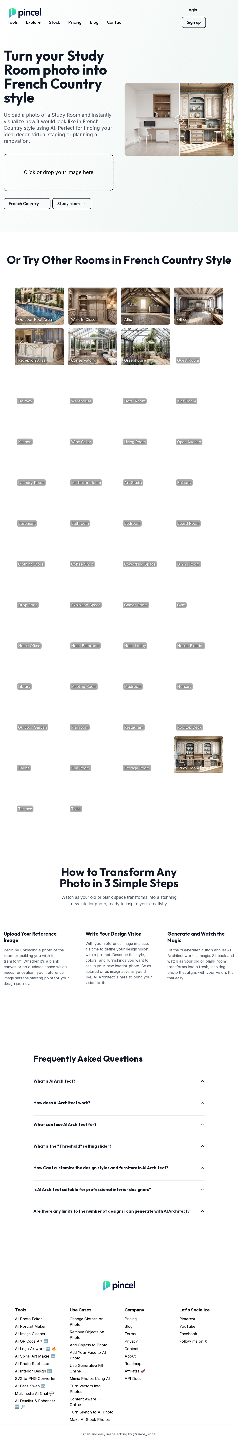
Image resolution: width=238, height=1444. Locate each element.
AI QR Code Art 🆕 (31, 1341)
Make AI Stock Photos (90, 1419)
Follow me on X (193, 1341)
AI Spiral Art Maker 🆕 (35, 1356)
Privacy (131, 1341)
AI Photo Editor (28, 1319)
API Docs (133, 1378)
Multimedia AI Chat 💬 (34, 1393)
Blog (94, 22)
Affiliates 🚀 (135, 1371)
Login (191, 9)
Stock (54, 22)
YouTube (187, 1326)
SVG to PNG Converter (35, 1378)
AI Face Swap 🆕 (30, 1386)
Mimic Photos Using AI (90, 1378)
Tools (12, 22)
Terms (130, 1333)
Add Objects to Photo (88, 1345)
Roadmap (133, 1363)
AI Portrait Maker (30, 1326)
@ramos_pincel (144, 1434)
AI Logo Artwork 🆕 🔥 (35, 1348)
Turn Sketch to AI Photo (91, 1412)
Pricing (75, 22)
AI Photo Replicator (32, 1363)
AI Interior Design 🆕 (33, 1371)
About (130, 1356)
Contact (115, 22)
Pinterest (187, 1319)
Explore (33, 22)
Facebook (188, 1333)
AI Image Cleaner (30, 1333)
